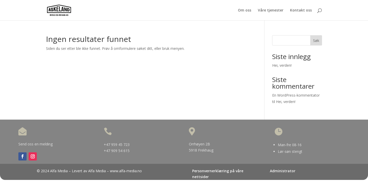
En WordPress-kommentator (296, 95)
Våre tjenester (270, 10)
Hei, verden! (282, 65)
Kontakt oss (301, 10)
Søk (316, 40)
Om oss (244, 10)
